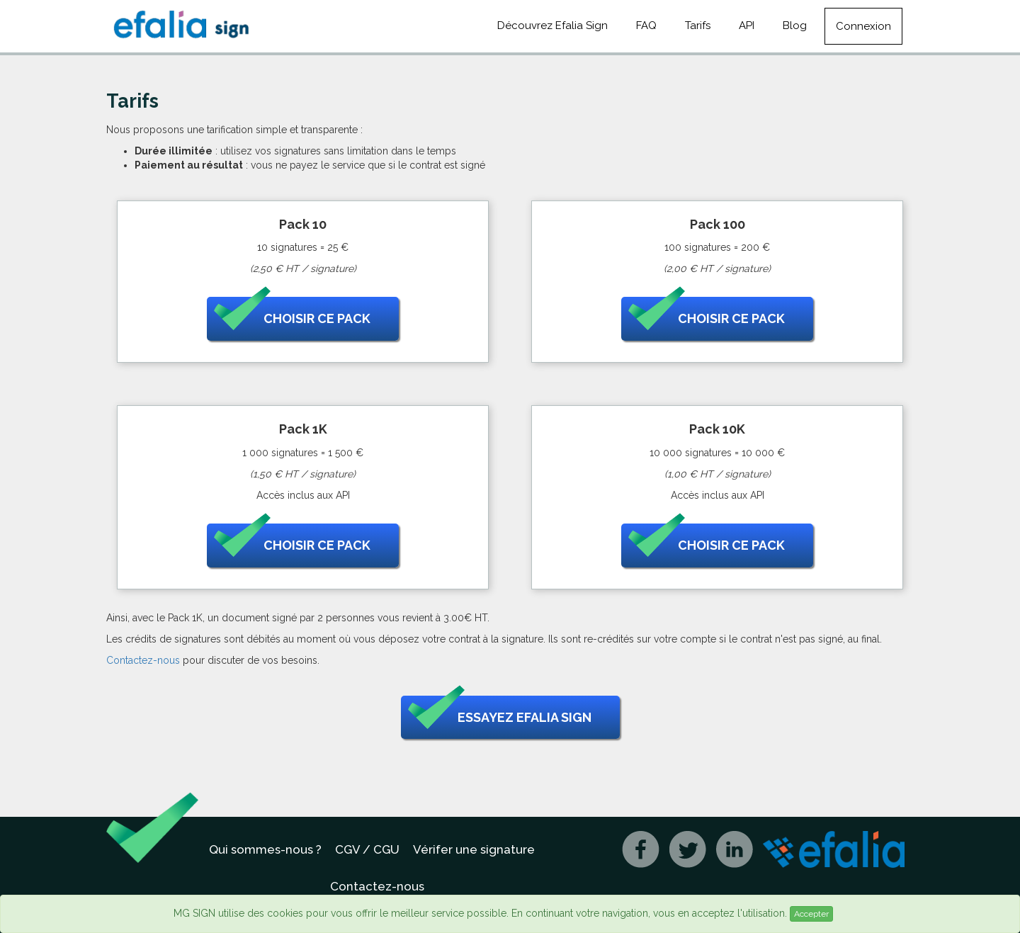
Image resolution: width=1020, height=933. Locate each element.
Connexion (863, 26)
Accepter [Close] (811, 914)
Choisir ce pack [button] (292, 319)
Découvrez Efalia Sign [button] (552, 25)
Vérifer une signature (474, 849)
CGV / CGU (367, 849)
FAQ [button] (646, 25)
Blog (795, 25)
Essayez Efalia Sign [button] (499, 718)
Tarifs (697, 25)
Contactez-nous (143, 660)
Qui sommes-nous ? (265, 849)
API (746, 25)
